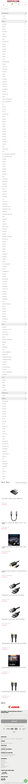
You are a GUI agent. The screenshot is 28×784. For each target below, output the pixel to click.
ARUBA (14, 46)
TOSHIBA (14, 281)
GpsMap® (14, 448)
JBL (14, 176)
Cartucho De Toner (14, 329)
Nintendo (14, 219)
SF (14, 473)
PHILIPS (14, 234)
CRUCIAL (14, 86)
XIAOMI (14, 311)
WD (14, 301)
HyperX (14, 161)
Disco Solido (14, 334)
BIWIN (14, 64)
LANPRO (14, 191)
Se (14, 468)
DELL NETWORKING (14, 99)
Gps (14, 344)
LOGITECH (14, 201)
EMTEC (14, 119)
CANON (14, 71)
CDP (14, 76)
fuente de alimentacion (14, 339)
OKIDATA (14, 224)
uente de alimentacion (14, 372)
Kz (14, 458)
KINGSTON (14, 179)
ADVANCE (14, 31)
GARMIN (14, 134)
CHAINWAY (14, 89)
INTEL (14, 166)
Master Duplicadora (14, 352)
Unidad (14, 18)
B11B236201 (14, 401)
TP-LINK (14, 284)
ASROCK (14, 49)
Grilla (3, 482)
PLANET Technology (14, 236)
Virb (14, 478)
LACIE (14, 189)
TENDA (14, 274)
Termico (14, 364)
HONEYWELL (14, 149)
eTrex (14, 418)
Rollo (14, 395)
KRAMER (14, 184)
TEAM (14, 269)
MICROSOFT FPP (14, 206)
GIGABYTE (14, 141)
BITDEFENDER (14, 61)
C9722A (14, 413)
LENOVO (14, 194)
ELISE (14, 111)
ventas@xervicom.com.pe (7, 743)
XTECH (14, 314)
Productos (6, 8)
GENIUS (14, 136)
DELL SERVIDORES (14, 101)
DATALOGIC (14, 94)
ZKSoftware (14, 319)
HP (14, 151)
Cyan (14, 382)
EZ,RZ (14, 428)
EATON (14, 109)
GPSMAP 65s (14, 443)
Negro (14, 385)
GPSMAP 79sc (14, 446)
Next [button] (25, 706)
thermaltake (14, 279)
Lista (7, 482)
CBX (14, 74)
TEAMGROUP (14, 271)
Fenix (14, 431)
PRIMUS (14, 241)
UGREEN (14, 294)
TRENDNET (14, 286)
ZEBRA (14, 316)
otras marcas (14, 226)
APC (14, 39)
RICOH (14, 249)
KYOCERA (14, 186)
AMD (14, 34)
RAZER (14, 246)
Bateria (14, 327)
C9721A (14, 411)
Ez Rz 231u (14, 426)
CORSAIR (14, 79)
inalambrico (14, 347)
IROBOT (14, 169)
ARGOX (14, 44)
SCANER (14, 362)
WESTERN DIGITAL (14, 304)
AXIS (14, 59)
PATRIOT (14, 231)
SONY (14, 261)
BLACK (14, 380)
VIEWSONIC (14, 299)
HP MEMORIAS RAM (14, 156)
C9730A (14, 416)
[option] (14, 707)
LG (14, 199)
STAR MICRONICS (14, 264)
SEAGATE (14, 256)
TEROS (14, 276)
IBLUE (14, 164)
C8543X (14, 406)
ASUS (14, 54)
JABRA (14, 171)
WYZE (14, 306)
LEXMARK (14, 196)
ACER (14, 26)
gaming (14, 342)
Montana (14, 461)
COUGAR (14, 81)
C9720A (14, 408)
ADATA (14, 29)
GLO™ (14, 436)
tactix (14, 476)
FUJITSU (14, 131)
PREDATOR (14, 239)
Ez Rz (14, 423)
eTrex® (14, 421)
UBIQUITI (14, 291)
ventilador (14, 374)
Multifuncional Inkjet (14, 357)
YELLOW (14, 390)
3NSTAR (14, 24)
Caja (14, 16)
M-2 (14, 349)
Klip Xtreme (14, 181)
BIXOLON (14, 66)
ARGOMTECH (14, 41)
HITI (14, 146)
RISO (14, 251)
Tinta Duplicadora (14, 367)
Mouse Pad (14, 354)
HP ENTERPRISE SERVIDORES (14, 154)
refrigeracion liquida (14, 359)
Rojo (14, 387)
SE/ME (14, 471)
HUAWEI (14, 159)
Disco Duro (14, 332)
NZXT (14, 221)
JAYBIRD (14, 174)
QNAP (14, 244)
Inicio (2, 8)
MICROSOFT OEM (14, 209)
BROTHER (14, 69)
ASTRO (14, 51)
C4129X (14, 403)
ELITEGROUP (14, 114)
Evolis (14, 126)
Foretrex (14, 433)
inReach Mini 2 (14, 453)
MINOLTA (14, 211)
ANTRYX (14, 36)
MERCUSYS (14, 204)
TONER (14, 369)
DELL (14, 96)
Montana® (14, 463)
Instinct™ (14, 456)
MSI (14, 216)
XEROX (14, 309)
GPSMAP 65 (14, 441)
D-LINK (14, 91)
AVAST (14, 56)
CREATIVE (14, 84)
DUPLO (14, 106)
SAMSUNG (14, 254)
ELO (14, 116)
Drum (14, 337)
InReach (14, 451)
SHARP (14, 259)
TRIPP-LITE (14, 289)
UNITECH (14, 296)
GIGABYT (14, 139)
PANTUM (14, 229)
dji (14, 104)
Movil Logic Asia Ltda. (14, 214)
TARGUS (14, 266)
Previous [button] (2, 706)
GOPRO (14, 144)
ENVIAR (14, 721)
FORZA (14, 129)
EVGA (14, 124)
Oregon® (14, 466)
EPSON (14, 121)
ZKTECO (14, 321)
